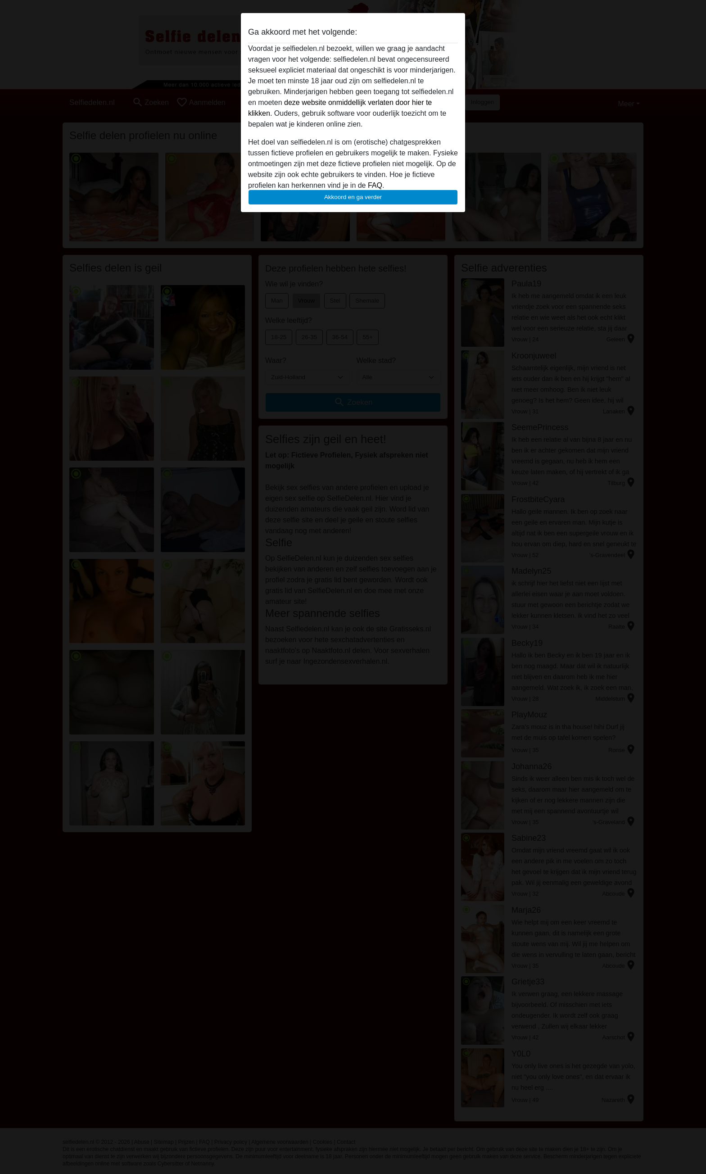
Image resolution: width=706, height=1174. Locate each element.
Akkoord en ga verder (353, 197)
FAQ (375, 185)
